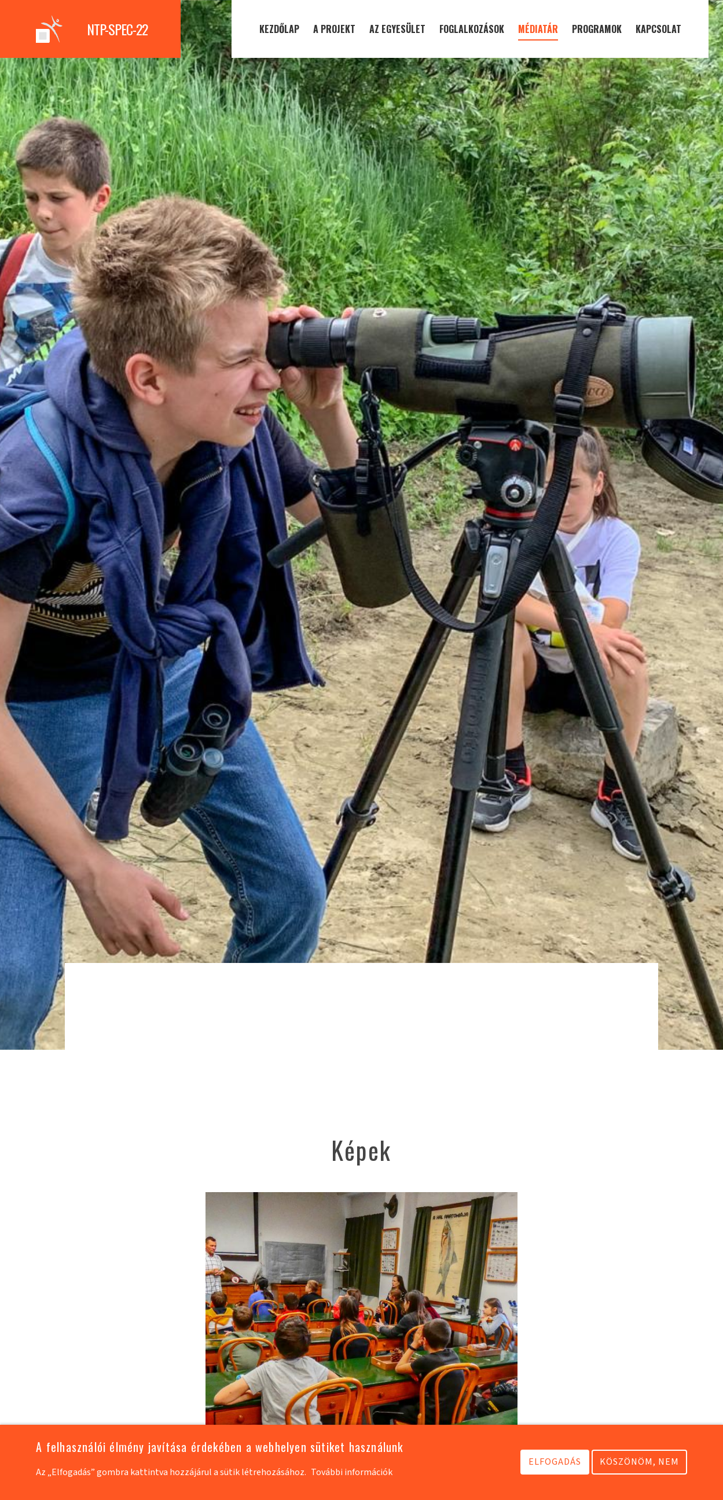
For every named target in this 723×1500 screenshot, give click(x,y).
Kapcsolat (658, 29)
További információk (351, 1473)
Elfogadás (555, 1462)
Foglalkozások (471, 29)
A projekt (334, 29)
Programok (597, 29)
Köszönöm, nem (639, 1462)
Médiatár (538, 29)
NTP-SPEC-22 (117, 29)
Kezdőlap (279, 29)
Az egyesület (397, 29)
